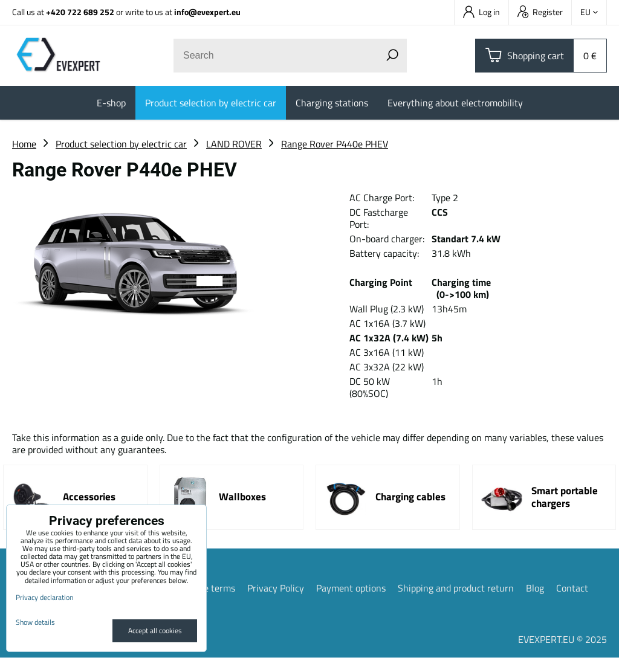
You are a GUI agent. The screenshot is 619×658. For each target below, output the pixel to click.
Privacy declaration (44, 597)
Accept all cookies (155, 630)
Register (540, 11)
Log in (481, 11)
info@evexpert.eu (207, 11)
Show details (35, 622)
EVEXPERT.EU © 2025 (562, 639)
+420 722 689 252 (80, 11)
